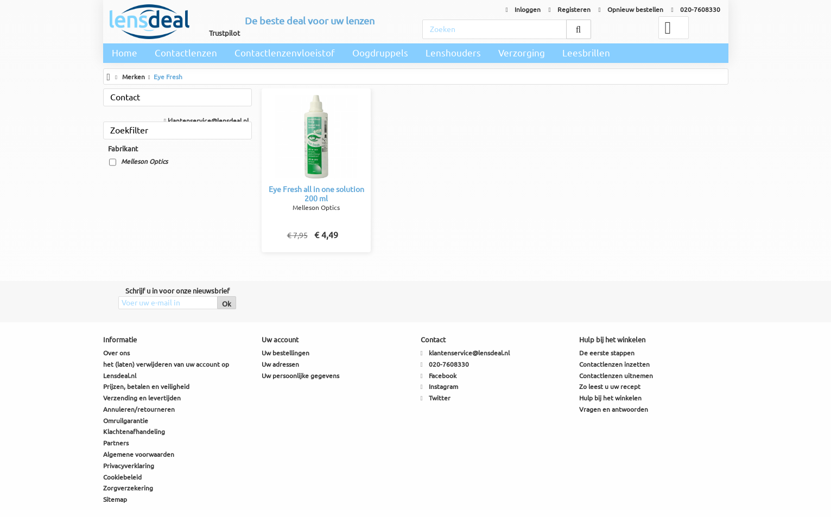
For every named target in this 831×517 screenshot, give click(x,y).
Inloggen (523, 9)
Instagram (443, 386)
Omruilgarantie (125, 420)
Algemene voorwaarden (138, 454)
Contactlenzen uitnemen (616, 375)
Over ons (116, 352)
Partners (116, 442)
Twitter (440, 397)
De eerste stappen (607, 352)
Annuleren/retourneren (139, 409)
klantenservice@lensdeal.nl (206, 120)
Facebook (442, 375)
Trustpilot (224, 33)
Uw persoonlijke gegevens (300, 375)
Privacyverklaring (128, 465)
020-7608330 (695, 9)
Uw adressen (280, 364)
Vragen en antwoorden (613, 409)
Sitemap (115, 499)
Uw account (280, 339)
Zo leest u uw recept (609, 386)
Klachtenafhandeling (134, 431)
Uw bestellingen (285, 352)
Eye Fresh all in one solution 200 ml (316, 194)
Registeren (570, 9)
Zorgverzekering (128, 488)
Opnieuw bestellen (631, 9)
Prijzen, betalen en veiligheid (146, 386)
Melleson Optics (144, 161)
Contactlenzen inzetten (614, 364)
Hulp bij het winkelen (610, 397)
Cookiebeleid (122, 477)
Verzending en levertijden (142, 397)
